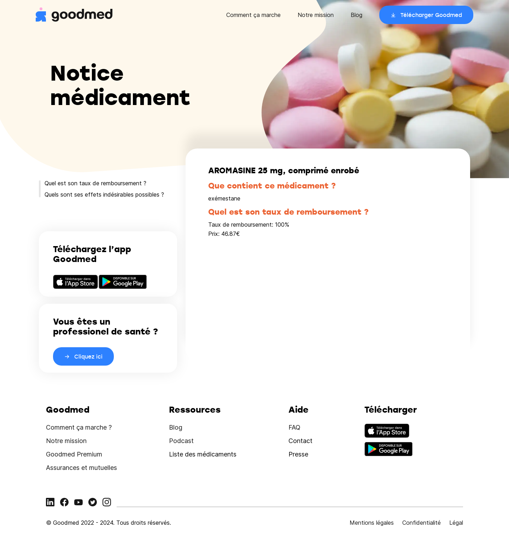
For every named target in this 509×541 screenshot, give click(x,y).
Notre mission (316, 14)
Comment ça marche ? (79, 427)
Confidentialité (421, 522)
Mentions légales (372, 522)
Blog (356, 14)
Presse (298, 454)
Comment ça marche (253, 14)
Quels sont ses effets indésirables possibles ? (104, 194)
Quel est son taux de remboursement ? (95, 183)
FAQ (294, 427)
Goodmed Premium (74, 454)
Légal (456, 522)
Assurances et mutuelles (81, 467)
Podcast (181, 440)
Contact (300, 440)
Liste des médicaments (202, 454)
